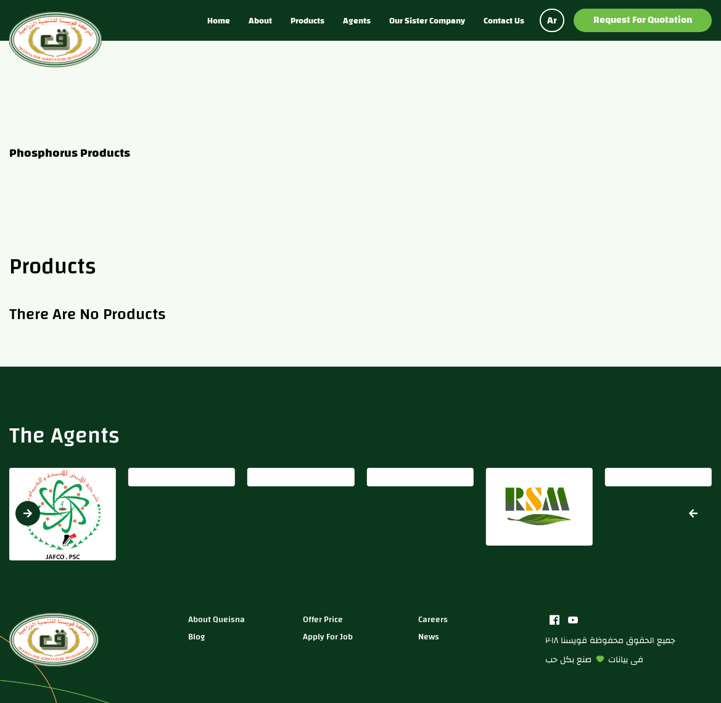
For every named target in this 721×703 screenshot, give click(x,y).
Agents (357, 20)
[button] (693, 513)
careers (433, 619)
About (260, 20)
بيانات (618, 659)
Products (307, 20)
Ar (552, 20)
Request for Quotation (642, 19)
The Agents (64, 435)
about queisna (216, 619)
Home (218, 20)
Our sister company (427, 20)
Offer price (323, 619)
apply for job (328, 636)
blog (196, 636)
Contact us (504, 20)
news (428, 636)
